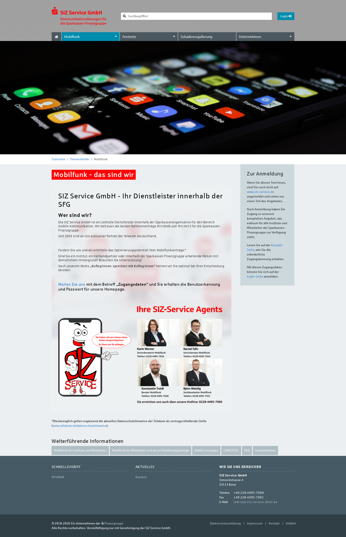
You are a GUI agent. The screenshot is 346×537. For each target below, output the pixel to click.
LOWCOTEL (231, 450)
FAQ (247, 450)
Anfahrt (291, 523)
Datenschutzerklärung (225, 523)
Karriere (141, 477)
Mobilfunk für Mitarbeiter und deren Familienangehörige (150, 450)
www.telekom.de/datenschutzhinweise (80, 425)
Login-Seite (255, 276)
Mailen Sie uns (71, 284)
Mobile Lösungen (206, 450)
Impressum (255, 523)
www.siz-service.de (260, 192)
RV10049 (58, 477)
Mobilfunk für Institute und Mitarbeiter (80, 450)
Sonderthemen (265, 450)
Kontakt (274, 523)
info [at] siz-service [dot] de (255, 502)
